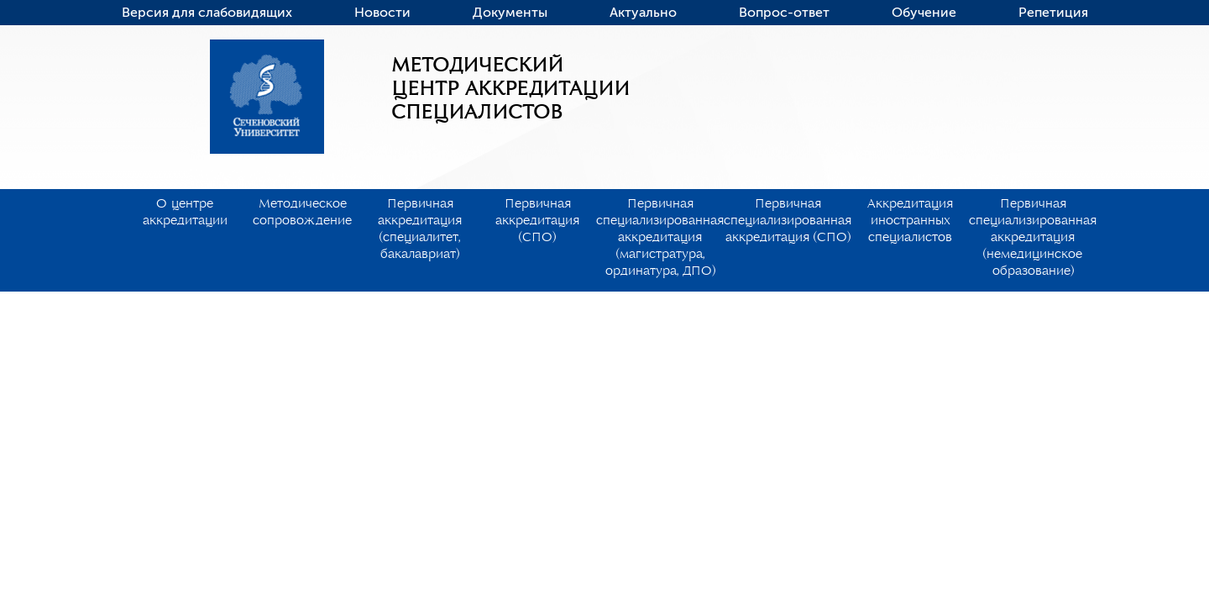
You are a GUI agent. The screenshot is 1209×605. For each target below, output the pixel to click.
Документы (510, 12)
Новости (382, 12)
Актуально (643, 12)
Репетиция (1053, 12)
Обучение (924, 12)
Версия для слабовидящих (207, 12)
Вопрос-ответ (784, 12)
